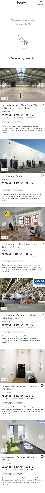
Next (40, 85)
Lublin (6, 250)
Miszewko (7, 111)
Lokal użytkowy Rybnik (12, 176)
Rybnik (6, 179)
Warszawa (7, 321)
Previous (4, 85)
